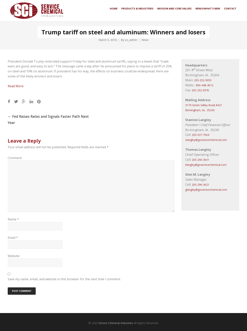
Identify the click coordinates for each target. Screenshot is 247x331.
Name (13, 219)
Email (13, 237)
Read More (16, 86)
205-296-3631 (200, 160)
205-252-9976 (200, 90)
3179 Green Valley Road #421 (203, 105)
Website (13, 256)
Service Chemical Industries (116, 323)
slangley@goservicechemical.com (206, 140)
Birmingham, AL (195, 110)
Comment (15, 158)
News (145, 39)
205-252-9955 (202, 80)
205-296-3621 (200, 184)
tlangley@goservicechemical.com (206, 165)
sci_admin (131, 39)
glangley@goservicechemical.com (206, 189)
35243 (211, 110)
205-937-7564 (200, 135)
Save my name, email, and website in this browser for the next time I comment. (64, 279)
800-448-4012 (204, 85)
